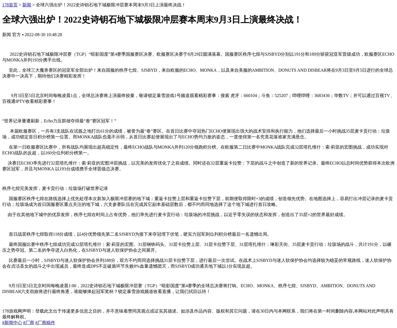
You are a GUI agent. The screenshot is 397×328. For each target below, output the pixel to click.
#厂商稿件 (45, 322)
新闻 (26, 4)
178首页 (10, 4)
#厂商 (28, 322)
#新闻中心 (12, 322)
